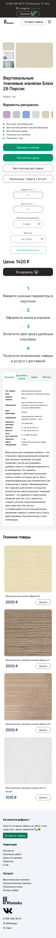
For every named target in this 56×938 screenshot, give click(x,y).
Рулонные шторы (12, 886)
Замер (34, 377)
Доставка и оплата (21, 377)
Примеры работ (12, 854)
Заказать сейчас (28, 147)
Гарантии (8, 861)
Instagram (23, 8)
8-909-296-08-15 (15, 3)
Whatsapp (33, 3)
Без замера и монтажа (28, 250)
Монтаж (47, 377)
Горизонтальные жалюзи (17, 883)
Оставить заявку (33, 21)
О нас (6, 864)
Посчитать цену (28, 157)
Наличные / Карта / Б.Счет (28, 179)
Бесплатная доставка (28, 168)
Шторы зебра (10, 890)
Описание (9, 377)
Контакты (8, 850)
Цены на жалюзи (12, 857)
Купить (43, 602)
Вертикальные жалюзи (16, 879)
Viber (45, 3)
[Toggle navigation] (49, 21)
